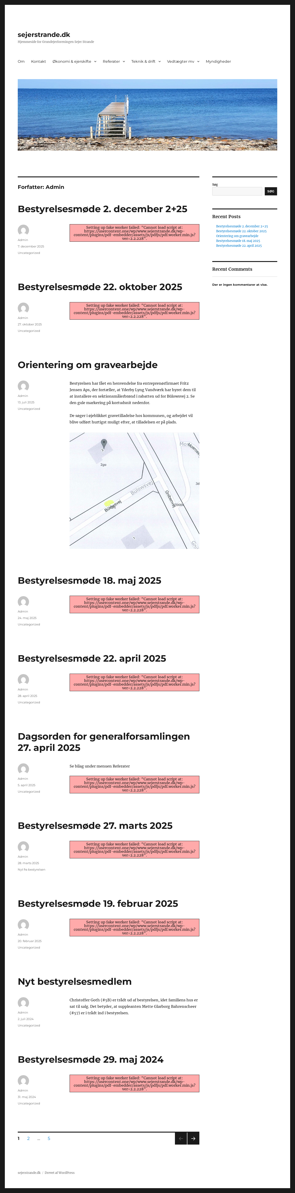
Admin (23, 240)
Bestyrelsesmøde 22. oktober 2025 (100, 286)
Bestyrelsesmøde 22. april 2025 (92, 658)
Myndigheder (218, 61)
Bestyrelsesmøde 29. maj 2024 (91, 1059)
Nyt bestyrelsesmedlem (75, 981)
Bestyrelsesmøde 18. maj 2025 (89, 580)
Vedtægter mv (180, 61)
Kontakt (38, 61)
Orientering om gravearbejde (88, 364)
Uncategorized (29, 253)
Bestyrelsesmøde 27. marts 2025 (95, 825)
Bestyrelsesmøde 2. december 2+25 (102, 208)
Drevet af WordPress (60, 1173)
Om (21, 61)
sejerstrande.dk (44, 35)
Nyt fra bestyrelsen (31, 869)
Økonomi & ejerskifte (72, 61)
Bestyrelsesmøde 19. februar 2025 (98, 903)
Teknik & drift (143, 61)
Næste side (192, 1144)
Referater (111, 61)
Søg (215, 185)
